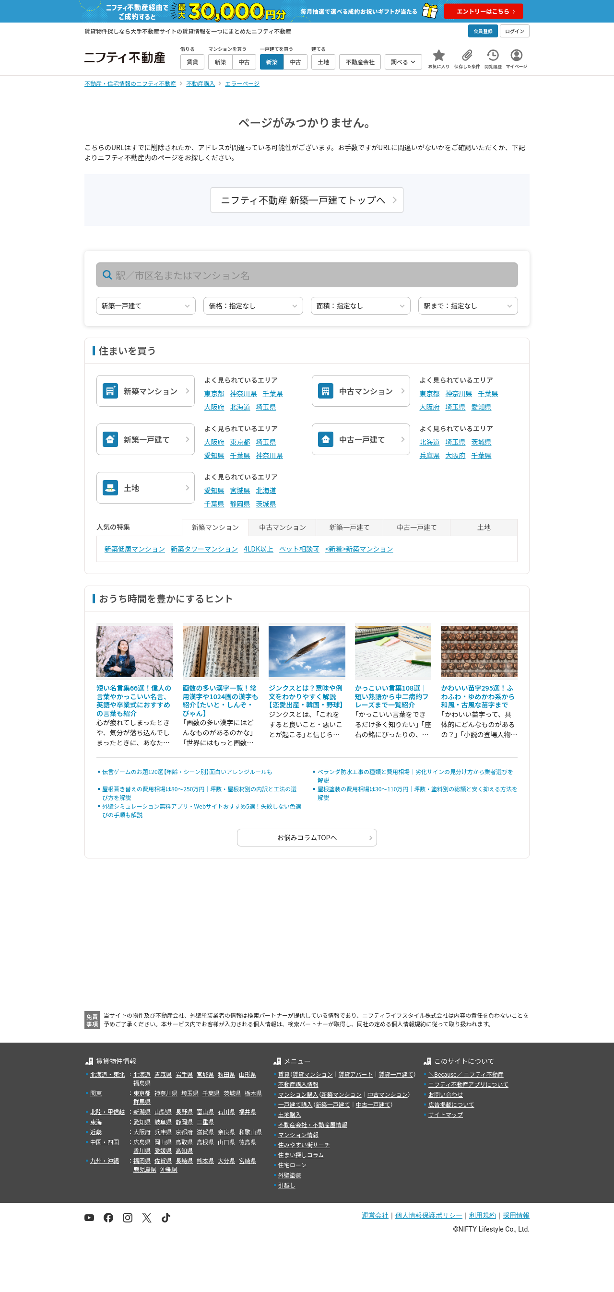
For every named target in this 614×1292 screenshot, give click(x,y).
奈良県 (226, 1132)
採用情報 (516, 1215)
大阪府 (214, 406)
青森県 (163, 1074)
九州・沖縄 (104, 1160)
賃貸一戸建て (395, 1074)
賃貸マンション (313, 1074)
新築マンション (341, 1094)
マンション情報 (298, 1134)
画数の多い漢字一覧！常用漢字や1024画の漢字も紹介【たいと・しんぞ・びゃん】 (221, 700)
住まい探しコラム (301, 1155)
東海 (96, 1121)
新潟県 (142, 1111)
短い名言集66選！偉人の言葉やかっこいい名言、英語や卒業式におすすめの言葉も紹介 (133, 700)
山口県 (226, 1142)
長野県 (184, 1111)
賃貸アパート (356, 1074)
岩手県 (184, 1074)
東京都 (214, 393)
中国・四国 (104, 1142)
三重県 (205, 1121)
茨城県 (482, 441)
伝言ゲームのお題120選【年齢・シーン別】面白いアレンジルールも (187, 771)
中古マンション (387, 1094)
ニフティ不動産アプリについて (468, 1084)
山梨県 (163, 1111)
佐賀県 (163, 1160)
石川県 (226, 1111)
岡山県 (163, 1142)
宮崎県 (247, 1160)
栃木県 (253, 1093)
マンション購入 (298, 1094)
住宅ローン (292, 1165)
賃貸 (284, 1074)
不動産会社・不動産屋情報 (312, 1124)
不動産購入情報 (298, 1084)
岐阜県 (163, 1121)
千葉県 (273, 393)
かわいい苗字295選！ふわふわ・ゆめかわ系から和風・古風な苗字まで (478, 696)
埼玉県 (266, 406)
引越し (286, 1185)
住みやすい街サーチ (304, 1144)
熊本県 (205, 1160)
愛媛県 (163, 1150)
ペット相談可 (299, 548)
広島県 (142, 1142)
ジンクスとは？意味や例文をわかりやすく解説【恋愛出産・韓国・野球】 (306, 696)
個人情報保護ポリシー (428, 1215)
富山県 (205, 1111)
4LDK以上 (258, 548)
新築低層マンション (135, 548)
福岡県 (142, 1160)
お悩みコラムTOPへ (307, 837)
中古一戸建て (373, 1104)
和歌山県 (250, 1132)
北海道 (240, 406)
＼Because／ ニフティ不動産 (466, 1074)
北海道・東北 (107, 1074)
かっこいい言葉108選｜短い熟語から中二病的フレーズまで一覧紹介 (392, 696)
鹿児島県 (144, 1169)
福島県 (142, 1083)
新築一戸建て (333, 1104)
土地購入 (289, 1114)
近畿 (96, 1132)
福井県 (247, 1111)
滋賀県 (205, 1132)
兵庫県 (430, 455)
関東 (96, 1093)
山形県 (247, 1074)
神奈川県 (243, 393)
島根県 (205, 1142)
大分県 (226, 1160)
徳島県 (247, 1142)
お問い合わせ (445, 1094)
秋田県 (226, 1074)
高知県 (184, 1150)
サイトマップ (445, 1114)
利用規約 (482, 1215)
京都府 (184, 1132)
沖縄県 (168, 1169)
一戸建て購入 (295, 1104)
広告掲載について (451, 1104)
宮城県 (240, 490)
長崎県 (184, 1160)
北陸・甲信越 (107, 1111)
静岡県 (240, 503)
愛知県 (482, 406)
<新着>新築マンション (359, 548)
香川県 (142, 1150)
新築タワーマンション (204, 548)
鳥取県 (184, 1142)
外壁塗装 (289, 1175)
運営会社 (375, 1215)
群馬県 (142, 1101)
